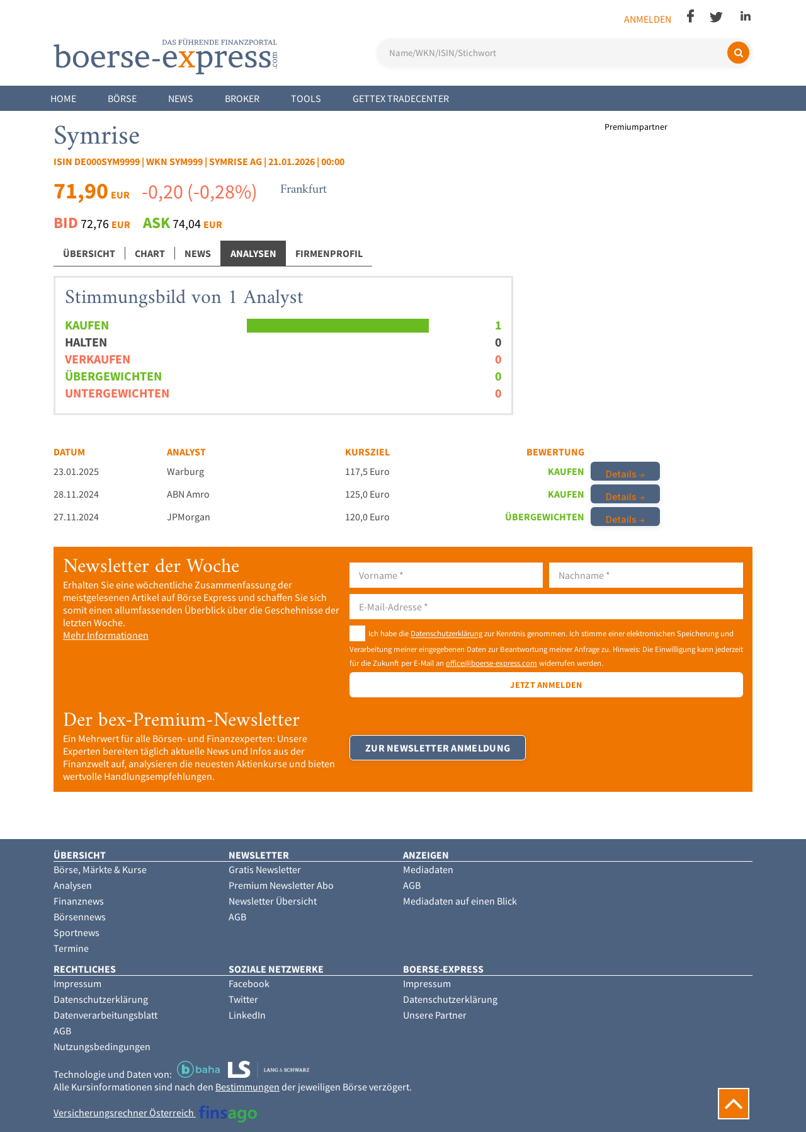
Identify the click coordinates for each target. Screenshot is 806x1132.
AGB (237, 916)
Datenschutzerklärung (446, 634)
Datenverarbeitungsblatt (105, 1015)
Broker (242, 98)
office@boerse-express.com (491, 663)
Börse (122, 98)
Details (621, 474)
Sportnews (76, 932)
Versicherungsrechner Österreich (155, 1112)
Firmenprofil (329, 253)
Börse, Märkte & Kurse (100, 869)
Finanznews (79, 901)
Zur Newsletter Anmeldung (437, 747)
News (180, 98)
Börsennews (80, 916)
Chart (150, 253)
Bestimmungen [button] (247, 1086)
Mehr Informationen (106, 635)
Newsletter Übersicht (273, 901)
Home (63, 98)
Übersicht (89, 253)
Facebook (249, 983)
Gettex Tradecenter (401, 98)
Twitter (243, 999)
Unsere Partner (435, 1015)
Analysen (253, 253)
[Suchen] (738, 53)
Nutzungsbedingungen (102, 1046)
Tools (306, 98)
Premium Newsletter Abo (281, 885)
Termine (71, 948)
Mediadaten (428, 869)
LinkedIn (247, 1015)
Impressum (77, 983)
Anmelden (647, 19)
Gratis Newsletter (265, 869)
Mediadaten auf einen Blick (460, 901)
